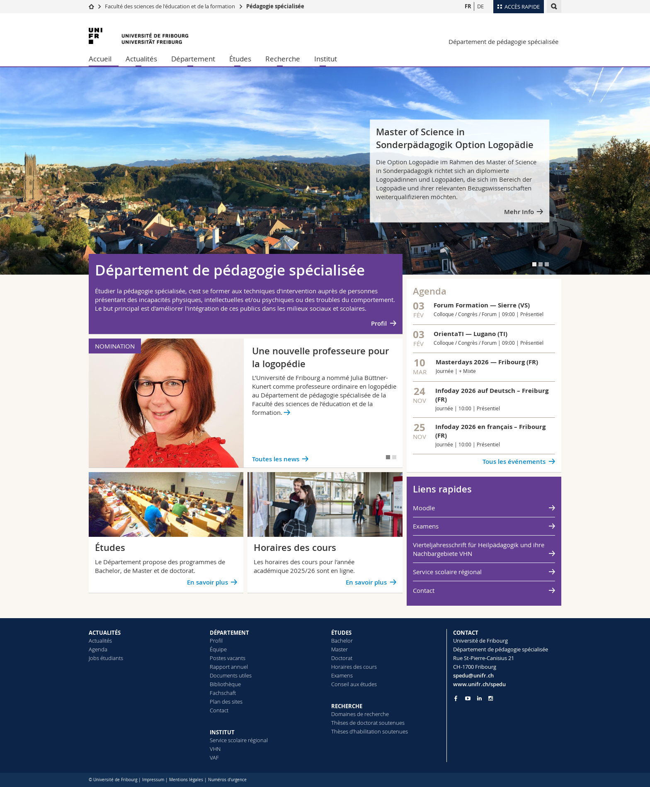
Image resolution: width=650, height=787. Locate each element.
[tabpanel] (325, 171)
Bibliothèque (225, 684)
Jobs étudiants (106, 658)
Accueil (100, 58)
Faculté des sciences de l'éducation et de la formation (170, 6)
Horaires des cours (354, 666)
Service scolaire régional (447, 572)
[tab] (534, 264)
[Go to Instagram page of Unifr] (490, 698)
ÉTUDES (341, 632)
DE (480, 6)
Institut (325, 58)
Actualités (141, 58)
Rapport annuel (229, 666)
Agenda (98, 649)
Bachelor (342, 640)
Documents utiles (231, 675)
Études (240, 58)
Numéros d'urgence (227, 779)
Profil (379, 323)
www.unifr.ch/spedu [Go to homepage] (479, 684)
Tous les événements (514, 461)
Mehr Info (519, 211)
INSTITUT (222, 732)
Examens (426, 526)
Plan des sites (226, 701)
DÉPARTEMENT (229, 632)
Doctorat (341, 658)
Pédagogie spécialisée (275, 6)
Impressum (153, 779)
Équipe (218, 649)
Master (339, 649)
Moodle (424, 508)
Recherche (282, 58)
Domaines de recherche (360, 714)
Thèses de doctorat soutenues (368, 722)
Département (193, 58)
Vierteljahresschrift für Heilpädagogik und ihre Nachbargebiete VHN (478, 549)
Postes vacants (227, 658)
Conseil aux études (354, 684)
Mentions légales (186, 779)
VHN (215, 749)
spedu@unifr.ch (473, 675)
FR (468, 6)
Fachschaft (223, 693)
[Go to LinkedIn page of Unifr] (479, 698)
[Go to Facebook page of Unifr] (455, 698)
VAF (214, 757)
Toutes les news (275, 459)
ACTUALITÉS (105, 632)
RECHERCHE (346, 706)
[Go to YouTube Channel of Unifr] (468, 698)
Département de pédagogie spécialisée (503, 41)
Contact (423, 590)
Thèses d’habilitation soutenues (369, 731)
